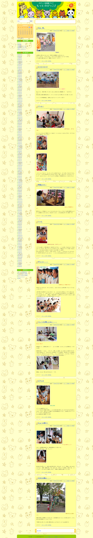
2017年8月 (20, 205)
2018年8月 (20, 187)
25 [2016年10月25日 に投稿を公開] (20, 33)
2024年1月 (20, 96)
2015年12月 (20, 235)
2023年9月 (20, 103)
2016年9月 (20, 221)
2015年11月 (20, 236)
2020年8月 (20, 151)
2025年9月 (20, 65)
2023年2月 (20, 113)
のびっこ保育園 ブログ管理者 (68, 30)
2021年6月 (20, 135)
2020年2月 (20, 159)
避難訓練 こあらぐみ (22, 47)
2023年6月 (20, 107)
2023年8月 (20, 104)
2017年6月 (20, 208)
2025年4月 (20, 73)
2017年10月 (20, 202)
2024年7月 (20, 87)
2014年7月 (20, 261)
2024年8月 (20, 85)
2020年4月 (20, 155)
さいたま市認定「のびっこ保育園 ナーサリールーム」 (55, 536)
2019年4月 (20, 174)
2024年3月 (20, 93)
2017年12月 (20, 199)
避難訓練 (19, 44)
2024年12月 (20, 79)
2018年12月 (20, 180)
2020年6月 (20, 154)
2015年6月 (20, 244)
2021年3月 (20, 140)
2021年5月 (20, 137)
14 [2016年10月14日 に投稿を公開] (27, 31)
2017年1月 (20, 215)
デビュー (19, 42)
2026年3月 (20, 56)
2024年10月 (20, 82)
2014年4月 (20, 266)
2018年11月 (20, 182)
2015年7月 (20, 243)
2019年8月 (20, 168)
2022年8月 (20, 123)
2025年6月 (20, 70)
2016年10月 (20, 219)
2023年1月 (20, 115)
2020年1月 (20, 160)
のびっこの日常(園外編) (22, 272)
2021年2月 (20, 141)
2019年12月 (20, 162)
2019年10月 (20, 165)
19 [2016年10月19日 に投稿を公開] (22, 32)
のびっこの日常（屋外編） (47, 61)
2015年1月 (20, 252)
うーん (40, 221)
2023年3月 (20, 112)
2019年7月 (20, 169)
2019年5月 (20, 173)
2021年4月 (20, 138)
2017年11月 (20, 201)
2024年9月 (20, 84)
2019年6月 (20, 171)
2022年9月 (20, 121)
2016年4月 (20, 229)
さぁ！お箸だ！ (43, 423)
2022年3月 (20, 131)
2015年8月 (20, 241)
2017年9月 (20, 204)
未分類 (19, 278)
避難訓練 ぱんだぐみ (22, 46)
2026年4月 (20, 54)
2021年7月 (20, 134)
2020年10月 (20, 148)
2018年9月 (20, 185)
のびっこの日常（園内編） (47, 100)
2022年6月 (20, 126)
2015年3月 (20, 249)
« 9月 (19, 37)
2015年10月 (20, 238)
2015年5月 (20, 246)
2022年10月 (20, 120)
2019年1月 (20, 179)
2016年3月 (20, 230)
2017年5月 (20, 210)
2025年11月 (20, 62)
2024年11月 (20, 81)
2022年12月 (20, 117)
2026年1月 (20, 59)
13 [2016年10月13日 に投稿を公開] (25, 31)
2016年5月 (20, 227)
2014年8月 (20, 260)
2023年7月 (20, 106)
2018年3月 (20, 194)
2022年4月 (20, 129)
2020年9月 (20, 149)
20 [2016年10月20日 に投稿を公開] (25, 32)
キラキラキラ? (43, 67)
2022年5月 (20, 127)
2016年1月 (20, 233)
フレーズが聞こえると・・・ (47, 322)
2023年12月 (20, 98)
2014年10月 (20, 257)
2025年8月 (20, 67)
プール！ (41, 106)
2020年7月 (20, 152)
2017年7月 (20, 207)
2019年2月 (20, 177)
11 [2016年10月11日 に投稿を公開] (20, 31)
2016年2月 (20, 232)
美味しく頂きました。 (22, 49)
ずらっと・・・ (43, 262)
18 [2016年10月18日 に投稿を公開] (20, 32)
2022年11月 (20, 118)
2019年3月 (20, 176)
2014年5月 (20, 264)
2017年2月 (20, 213)
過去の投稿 (39, 530)
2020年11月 (20, 146)
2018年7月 (20, 188)
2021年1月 (20, 143)
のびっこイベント (21, 276)
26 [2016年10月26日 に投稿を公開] (22, 33)
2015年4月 (20, 247)
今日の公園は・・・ (44, 478)
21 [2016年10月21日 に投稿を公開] (27, 32)
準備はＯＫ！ (42, 185)
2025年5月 (20, 71)
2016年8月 (20, 222)
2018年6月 (20, 190)
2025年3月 (20, 75)
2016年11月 (20, 218)
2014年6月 (20, 263)
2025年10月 (20, 64)
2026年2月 (20, 57)
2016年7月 (20, 224)
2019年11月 (20, 163)
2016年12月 (20, 216)
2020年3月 (20, 157)
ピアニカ (41, 381)
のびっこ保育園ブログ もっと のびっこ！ (46, 9)
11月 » (22, 37)
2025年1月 (20, 78)
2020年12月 (20, 145)
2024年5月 (20, 90)
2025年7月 (20, 68)
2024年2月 (20, 95)
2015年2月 (20, 250)
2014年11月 (20, 255)
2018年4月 (20, 193)
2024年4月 (20, 92)
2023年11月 (20, 99)
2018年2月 (20, 196)
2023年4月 (20, 110)
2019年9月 (20, 166)
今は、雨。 (41, 28)
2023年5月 (20, 109)
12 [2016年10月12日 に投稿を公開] (22, 31)
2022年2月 (20, 132)
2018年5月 (20, 191)
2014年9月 (20, 258)
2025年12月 (20, 61)
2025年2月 (20, 76)
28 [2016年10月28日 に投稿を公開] (27, 33)
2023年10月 (20, 101)
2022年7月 (20, 124)
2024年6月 (20, 89)
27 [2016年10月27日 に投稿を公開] (25, 33)
